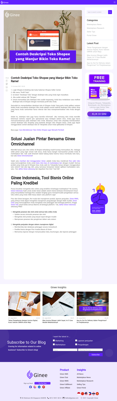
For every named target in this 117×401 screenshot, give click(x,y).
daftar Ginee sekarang (27, 169)
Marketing (59, 341)
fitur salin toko (74, 161)
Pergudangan (83, 345)
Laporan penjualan (85, 341)
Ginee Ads (14, 205)
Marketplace (60, 345)
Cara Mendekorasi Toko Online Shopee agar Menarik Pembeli (41, 130)
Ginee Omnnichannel (24, 156)
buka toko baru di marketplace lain (49, 163)
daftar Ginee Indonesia (67, 205)
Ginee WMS (74, 199)
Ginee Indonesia (17, 191)
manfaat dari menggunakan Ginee (33, 161)
